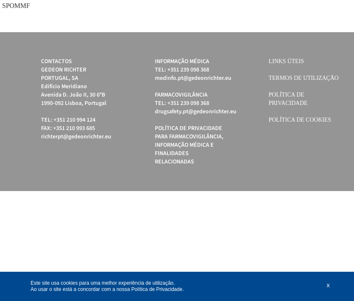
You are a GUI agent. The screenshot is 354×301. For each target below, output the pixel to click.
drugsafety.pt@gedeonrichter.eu (195, 111)
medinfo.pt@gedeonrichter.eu (193, 78)
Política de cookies (300, 120)
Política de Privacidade (156, 289)
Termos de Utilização (304, 78)
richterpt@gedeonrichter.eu (76, 137)
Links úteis (286, 61)
